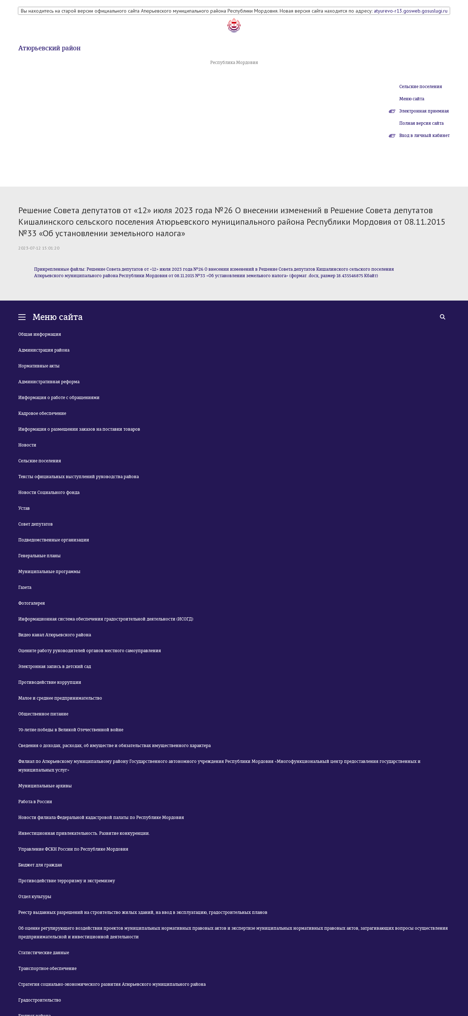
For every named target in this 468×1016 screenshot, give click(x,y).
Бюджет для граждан (40, 865)
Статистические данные (43, 952)
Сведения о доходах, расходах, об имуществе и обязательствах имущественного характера (114, 745)
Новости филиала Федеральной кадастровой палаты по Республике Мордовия (101, 817)
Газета (24, 587)
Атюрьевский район (49, 48)
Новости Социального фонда (48, 492)
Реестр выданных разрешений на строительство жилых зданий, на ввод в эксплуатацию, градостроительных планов (142, 912)
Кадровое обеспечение (42, 413)
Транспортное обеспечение (47, 968)
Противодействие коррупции (49, 682)
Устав (24, 508)
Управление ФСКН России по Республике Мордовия (73, 849)
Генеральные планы (39, 555)
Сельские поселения (420, 86)
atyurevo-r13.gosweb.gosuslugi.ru (411, 11)
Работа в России (35, 801)
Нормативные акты (39, 366)
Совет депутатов (35, 524)
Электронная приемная (424, 111)
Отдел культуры (34, 896)
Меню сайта (411, 98)
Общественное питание (43, 714)
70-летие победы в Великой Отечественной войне (70, 729)
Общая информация (39, 334)
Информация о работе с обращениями (59, 397)
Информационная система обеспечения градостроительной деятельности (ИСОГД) (105, 619)
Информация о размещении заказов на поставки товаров (79, 429)
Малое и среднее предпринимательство (60, 698)
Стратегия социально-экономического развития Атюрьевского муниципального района (112, 984)
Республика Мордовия (234, 62)
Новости (27, 445)
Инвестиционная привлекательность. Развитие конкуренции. (84, 833)
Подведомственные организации (53, 540)
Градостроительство (39, 1000)
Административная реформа (48, 381)
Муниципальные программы (49, 571)
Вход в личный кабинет (424, 135)
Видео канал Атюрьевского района (54, 634)
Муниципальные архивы (45, 785)
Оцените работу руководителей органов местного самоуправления (89, 650)
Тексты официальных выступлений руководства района (78, 476)
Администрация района (43, 350)
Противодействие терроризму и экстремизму (66, 880)
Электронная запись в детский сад (54, 666)
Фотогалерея (31, 603)
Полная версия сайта (421, 123)
